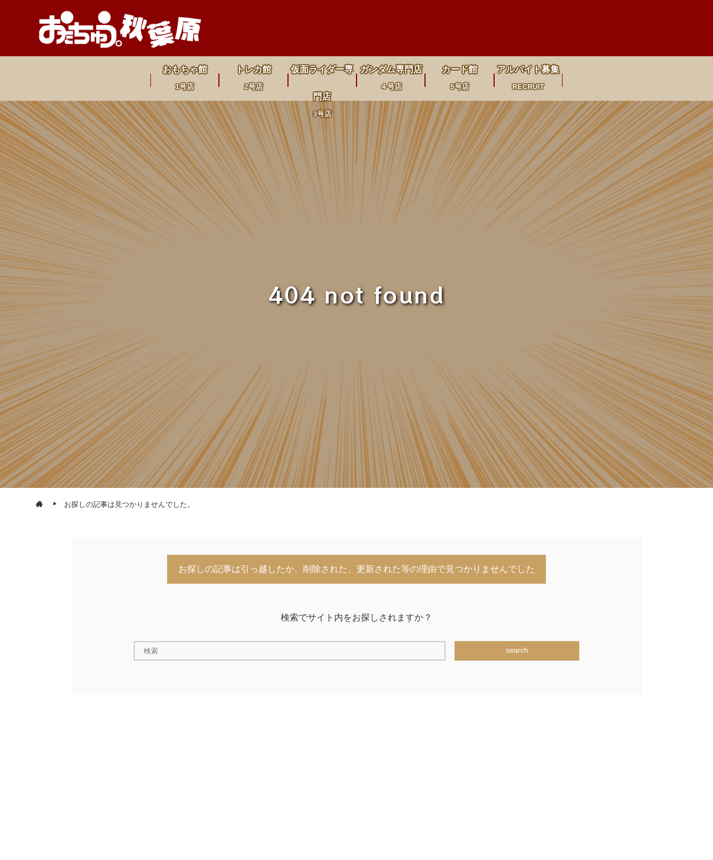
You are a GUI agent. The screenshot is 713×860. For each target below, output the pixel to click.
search (517, 650)
